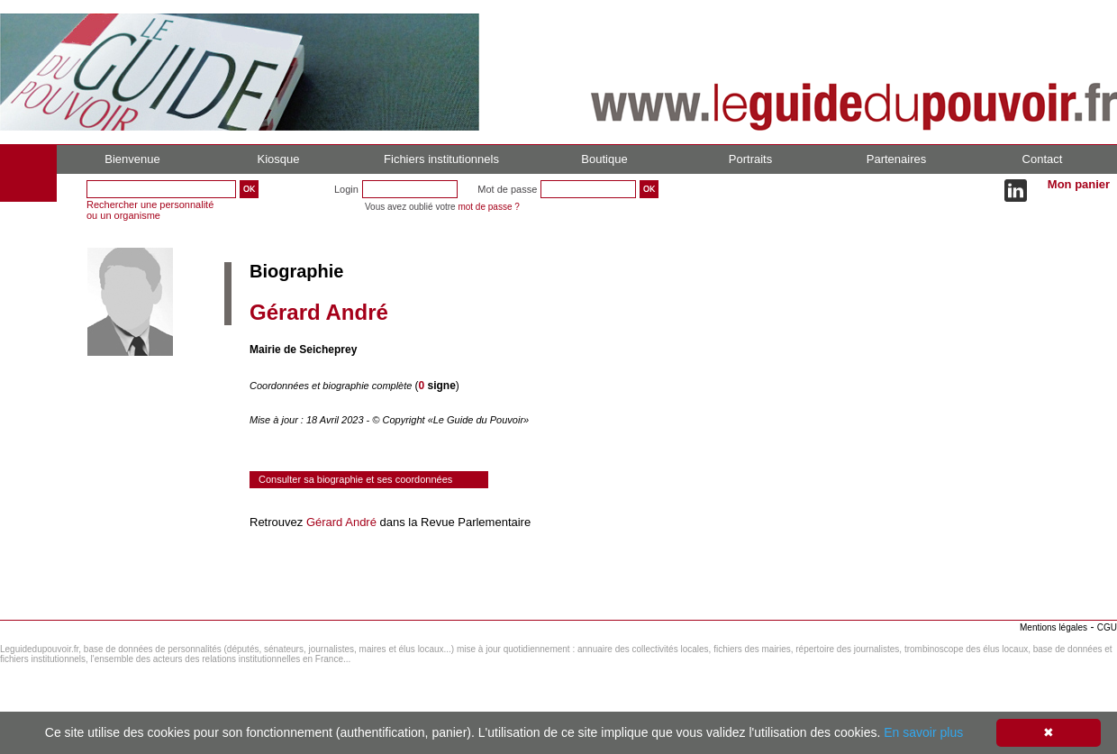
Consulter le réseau (301, 573)
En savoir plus (923, 732)
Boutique (604, 159)
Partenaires (896, 159)
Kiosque (279, 159)
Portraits (750, 159)
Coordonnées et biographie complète (332, 385)
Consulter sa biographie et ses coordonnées (355, 479)
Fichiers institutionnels (441, 159)
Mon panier (1079, 184)
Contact (1042, 159)
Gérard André (341, 522)
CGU (1107, 627)
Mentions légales (1053, 627)
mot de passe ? (488, 207)
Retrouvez (278, 522)
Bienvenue (131, 159)
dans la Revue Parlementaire (454, 522)
